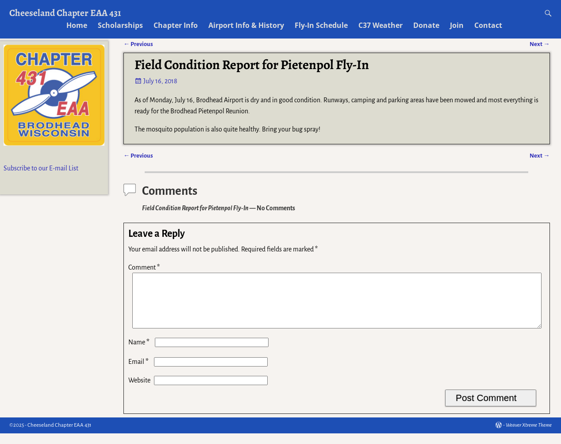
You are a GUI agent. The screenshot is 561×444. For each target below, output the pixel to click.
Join (457, 25)
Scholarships (120, 25)
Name (139, 352)
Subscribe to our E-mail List (41, 168)
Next (539, 155)
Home (76, 25)
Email (139, 372)
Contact (488, 25)
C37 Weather (380, 25)
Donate (426, 25)
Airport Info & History (246, 25)
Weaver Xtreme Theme (529, 436)
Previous (138, 155)
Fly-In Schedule (321, 25)
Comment (144, 267)
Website (139, 390)
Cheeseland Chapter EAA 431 (65, 12)
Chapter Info (176, 25)
